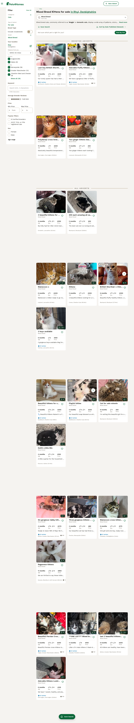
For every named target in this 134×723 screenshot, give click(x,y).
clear (29, 73)
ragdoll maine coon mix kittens (41, 680)
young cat (59, 704)
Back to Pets (12, 44)
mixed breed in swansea (17, 683)
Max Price (24, 187)
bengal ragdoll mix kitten (65, 679)
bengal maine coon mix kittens (88, 680)
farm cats (59, 701)
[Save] (62, 98)
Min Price (11, 187)
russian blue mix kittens (113, 683)
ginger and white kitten (112, 679)
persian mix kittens (63, 683)
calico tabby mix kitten (40, 695)
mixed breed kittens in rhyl (18, 711)
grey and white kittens (64, 697)
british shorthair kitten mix (42, 688)
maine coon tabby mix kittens (43, 706)
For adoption (24, 57)
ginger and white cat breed (90, 713)
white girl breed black (88, 695)
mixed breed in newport (16, 704)
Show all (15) (16, 159)
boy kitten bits (85, 703)
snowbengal (60, 686)
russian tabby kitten (63, 711)
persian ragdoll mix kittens (42, 685)
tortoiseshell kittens (87, 710)
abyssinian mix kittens (40, 713)
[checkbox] (9, 86)
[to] (27, 191)
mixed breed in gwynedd (17, 708)
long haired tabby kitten (113, 699)
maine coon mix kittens (112, 706)
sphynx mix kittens (111, 686)
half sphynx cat (85, 699)
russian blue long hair (88, 685)
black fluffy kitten (110, 703)
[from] (13, 191)
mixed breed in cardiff (16, 679)
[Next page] (91, 591)
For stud (13, 62)
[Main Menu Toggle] (2, 4)
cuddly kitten (60, 708)
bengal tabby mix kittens (41, 692)
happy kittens (61, 693)
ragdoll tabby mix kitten (89, 692)
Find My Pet (120, 62)
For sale (13, 57)
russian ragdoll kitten (112, 690)
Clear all (28, 40)
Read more (123, 52)
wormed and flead (62, 690)
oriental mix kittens (39, 710)
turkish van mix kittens (40, 699)
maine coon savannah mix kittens (113, 711)
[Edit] (31, 127)
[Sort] (111, 57)
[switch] (20, 69)
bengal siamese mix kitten (41, 703)
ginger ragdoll (85, 706)
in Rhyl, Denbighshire (83, 41)
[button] (82, 85)
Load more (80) (15, 118)
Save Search (44, 57)
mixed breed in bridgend (17, 701)
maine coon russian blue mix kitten (114, 694)
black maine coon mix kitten (90, 688)
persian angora (109, 715)
